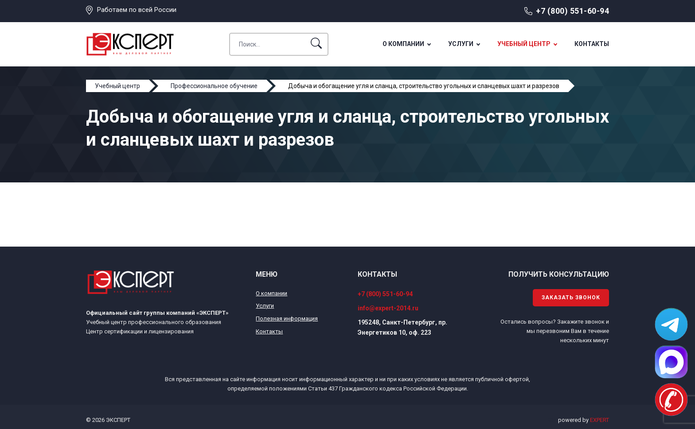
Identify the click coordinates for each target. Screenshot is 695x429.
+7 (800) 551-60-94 (572, 10)
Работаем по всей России (136, 10)
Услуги (460, 43)
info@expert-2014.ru (388, 308)
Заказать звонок (571, 297)
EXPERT (599, 420)
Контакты (591, 43)
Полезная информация (287, 318)
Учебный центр (524, 43)
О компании (403, 43)
